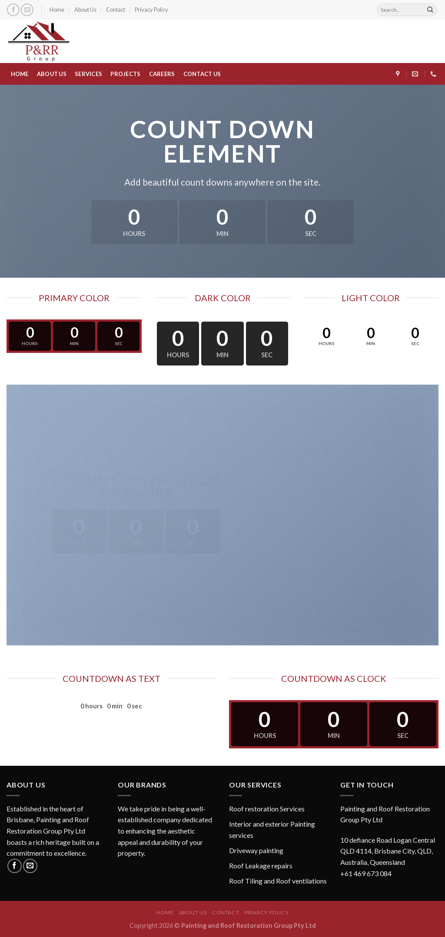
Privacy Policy (151, 9)
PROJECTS (125, 73)
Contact (115, 9)
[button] (389, 841)
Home (57, 9)
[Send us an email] (27, 9)
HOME (20, 73)
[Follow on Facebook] (13, 9)
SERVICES (88, 73)
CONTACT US (202, 73)
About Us (85, 9)
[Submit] (430, 10)
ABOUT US (51, 73)
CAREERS (162, 73)
